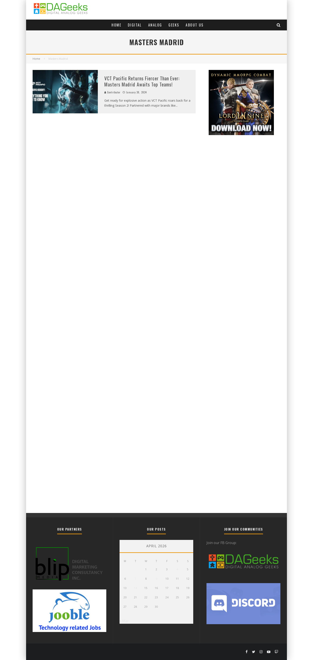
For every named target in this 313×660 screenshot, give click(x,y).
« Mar (124, 621)
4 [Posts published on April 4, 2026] (177, 569)
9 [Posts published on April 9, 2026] (156, 579)
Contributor (112, 92)
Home (116, 25)
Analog (155, 25)
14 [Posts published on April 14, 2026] (135, 588)
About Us (194, 25)
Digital (135, 25)
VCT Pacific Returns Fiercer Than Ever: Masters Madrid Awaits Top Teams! (142, 81)
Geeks (173, 25)
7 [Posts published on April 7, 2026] (135, 579)
